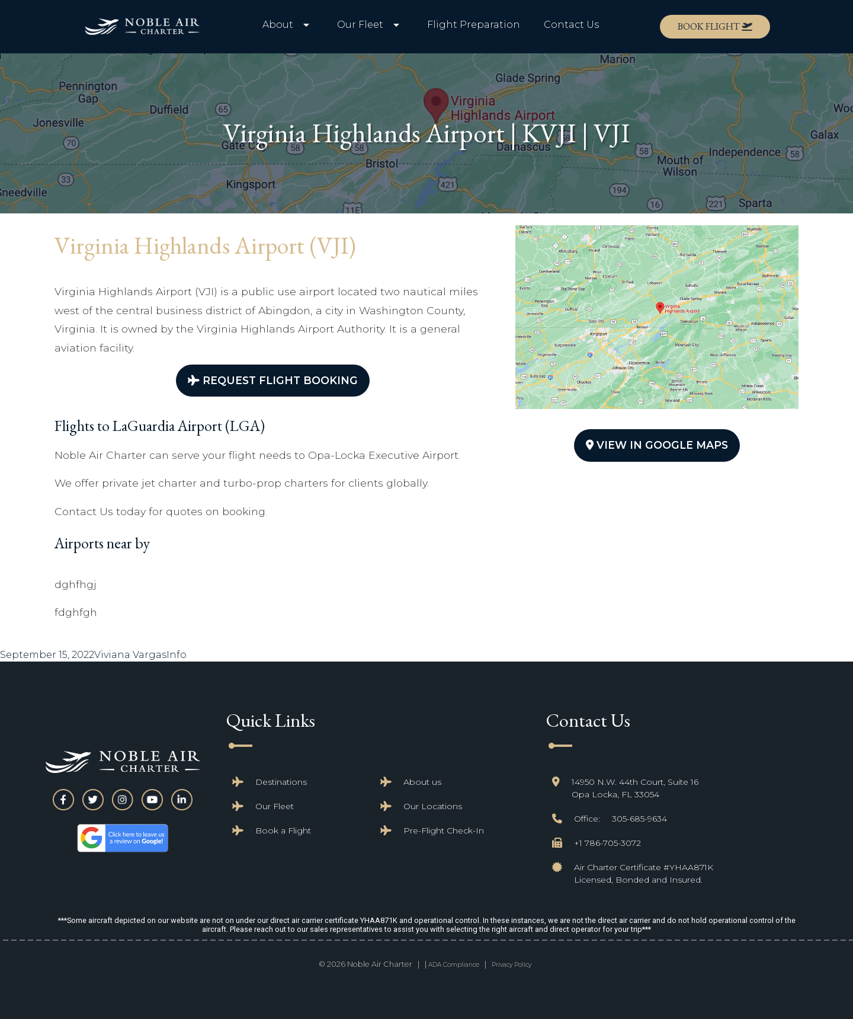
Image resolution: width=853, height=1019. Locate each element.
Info (176, 654)
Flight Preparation (473, 24)
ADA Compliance (453, 965)
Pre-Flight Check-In (443, 830)
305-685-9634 (639, 818)
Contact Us (571, 24)
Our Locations (432, 806)
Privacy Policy (511, 965)
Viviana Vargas (130, 654)
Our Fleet (274, 806)
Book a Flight (283, 830)
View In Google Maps (657, 445)
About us (422, 782)
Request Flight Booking (273, 380)
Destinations (281, 782)
